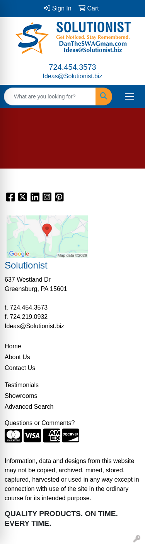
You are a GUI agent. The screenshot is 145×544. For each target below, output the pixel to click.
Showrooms (21, 396)
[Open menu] (129, 96)
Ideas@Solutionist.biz (72, 76)
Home (13, 346)
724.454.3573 (72, 67)
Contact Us (20, 368)
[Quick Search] (50, 96)
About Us (17, 357)
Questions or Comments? (40, 423)
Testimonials (22, 385)
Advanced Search (29, 406)
